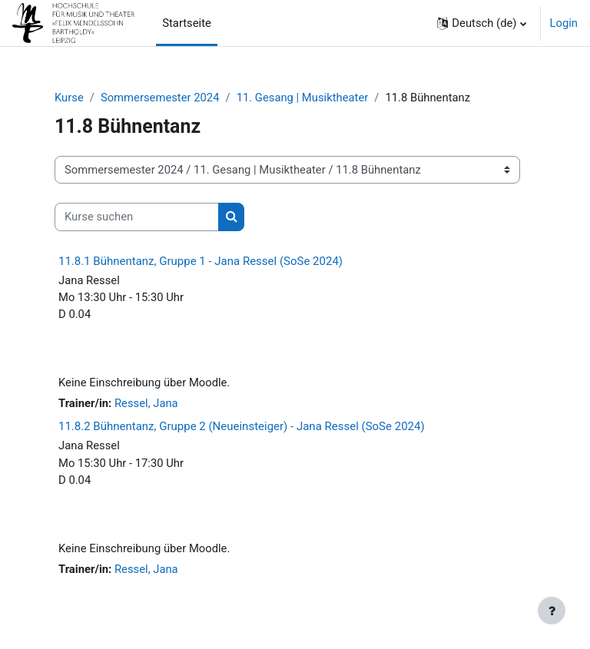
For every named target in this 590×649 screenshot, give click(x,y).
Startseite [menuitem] (186, 23)
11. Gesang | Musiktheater (303, 97)
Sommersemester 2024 (160, 97)
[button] (481, 23)
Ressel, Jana (146, 403)
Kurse (69, 97)
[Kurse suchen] (137, 216)
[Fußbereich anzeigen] (551, 610)
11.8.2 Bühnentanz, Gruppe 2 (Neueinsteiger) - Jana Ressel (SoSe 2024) (241, 426)
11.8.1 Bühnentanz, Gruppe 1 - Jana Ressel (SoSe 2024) (200, 261)
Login (564, 23)
